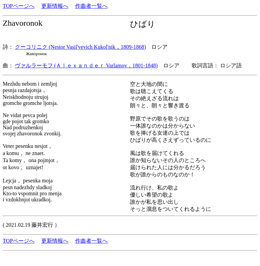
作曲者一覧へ (91, 6)
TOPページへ (19, 6)
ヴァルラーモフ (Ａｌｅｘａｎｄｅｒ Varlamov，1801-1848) (86, 65)
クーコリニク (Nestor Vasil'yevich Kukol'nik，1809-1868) (80, 47)
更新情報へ (54, 6)
